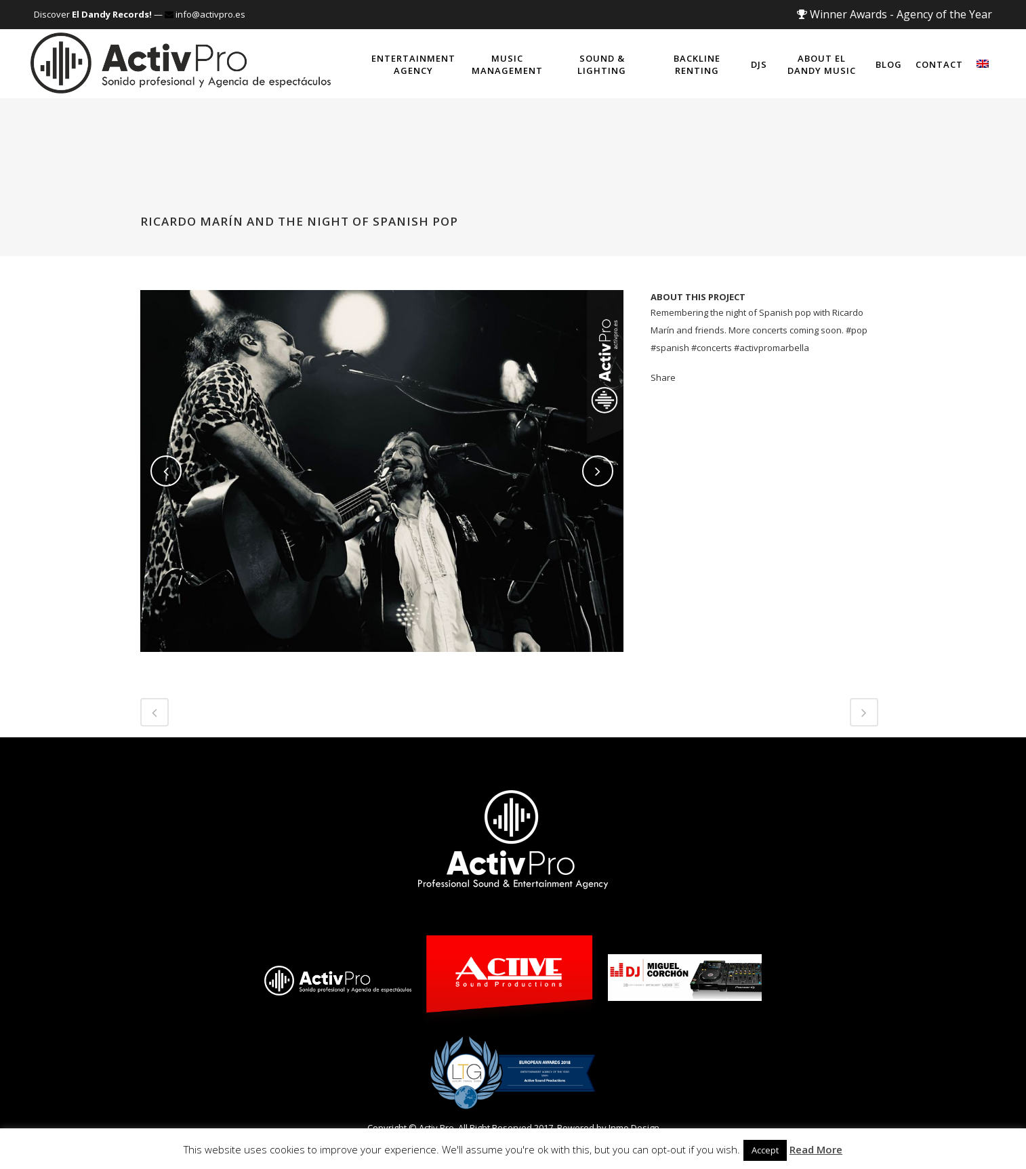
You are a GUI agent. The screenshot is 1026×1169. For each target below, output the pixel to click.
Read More (815, 1149)
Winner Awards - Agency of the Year (894, 14)
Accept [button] (765, 1150)
